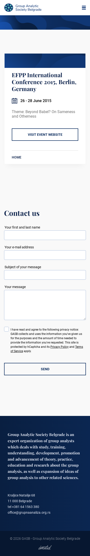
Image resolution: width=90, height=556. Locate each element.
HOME (16, 157)
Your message (15, 287)
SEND (45, 369)
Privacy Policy (59, 347)
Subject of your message (23, 267)
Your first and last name (22, 227)
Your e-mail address (19, 247)
